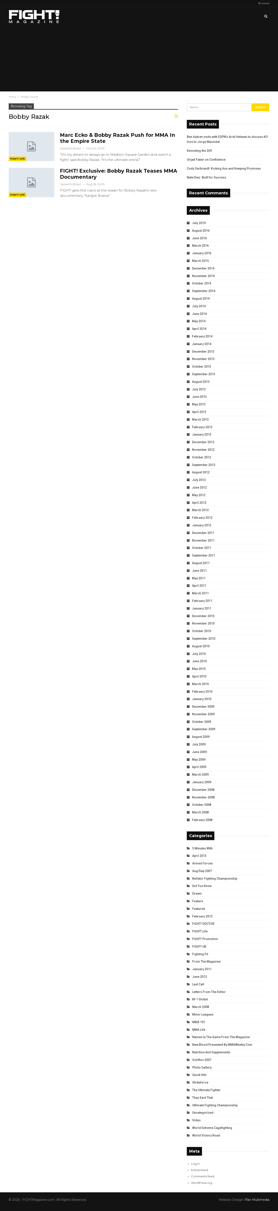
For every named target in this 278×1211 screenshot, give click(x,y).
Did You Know (202, 886)
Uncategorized (202, 1112)
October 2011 (201, 548)
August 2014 (201, 298)
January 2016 (201, 253)
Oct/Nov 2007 (201, 1060)
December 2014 (203, 268)
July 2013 (199, 389)
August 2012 (201, 472)
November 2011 (203, 540)
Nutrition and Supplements (211, 1052)
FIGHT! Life (17, 158)
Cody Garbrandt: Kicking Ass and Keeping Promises (224, 168)
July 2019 (199, 223)
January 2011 (201, 608)
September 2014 (203, 291)
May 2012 (198, 495)
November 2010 (203, 623)
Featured (198, 908)
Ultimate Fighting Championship (215, 1105)
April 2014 (199, 328)
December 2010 (203, 616)
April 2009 (199, 767)
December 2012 (203, 442)
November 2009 (203, 714)
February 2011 (202, 601)
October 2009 (201, 722)
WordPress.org (201, 1183)
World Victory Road (206, 1135)
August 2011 (201, 563)
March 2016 (200, 245)
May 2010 (198, 669)
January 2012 (201, 525)
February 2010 (202, 691)
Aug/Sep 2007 (202, 871)
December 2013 (203, 351)
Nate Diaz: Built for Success (206, 177)
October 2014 (201, 283)
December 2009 (203, 706)
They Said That (202, 1097)
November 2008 (203, 797)
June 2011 (199, 570)
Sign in (263, 3)
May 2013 (198, 404)
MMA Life (198, 1029)
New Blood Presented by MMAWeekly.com (222, 1044)
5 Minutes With (202, 848)
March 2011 (200, 593)
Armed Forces (202, 863)
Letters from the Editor (209, 992)
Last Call (198, 984)
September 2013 (203, 374)
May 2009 (198, 759)
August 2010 (201, 646)
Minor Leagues (202, 1014)
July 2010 (199, 654)
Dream (197, 893)
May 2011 (198, 578)
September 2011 (203, 555)
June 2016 (199, 238)
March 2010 (200, 684)
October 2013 (201, 366)
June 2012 (199, 487)
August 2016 (201, 230)
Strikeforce (200, 1082)
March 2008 (200, 812)
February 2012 (202, 517)
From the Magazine (206, 961)
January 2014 (201, 344)
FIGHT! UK (199, 946)
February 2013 (202, 427)
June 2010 (199, 661)
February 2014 (202, 336)
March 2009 (200, 774)
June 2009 (199, 752)
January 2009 (201, 782)
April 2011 (199, 585)
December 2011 (203, 533)
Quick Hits (199, 1075)
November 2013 (203, 359)
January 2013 (201, 434)
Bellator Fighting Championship (214, 878)
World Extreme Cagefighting (212, 1128)
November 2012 (203, 449)
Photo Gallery (202, 1067)
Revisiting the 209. (200, 150)
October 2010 (201, 631)
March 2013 (200, 419)
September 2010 (203, 638)
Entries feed (199, 1170)
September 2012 (203, 465)
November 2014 (203, 276)
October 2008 (201, 804)
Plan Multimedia (257, 1200)
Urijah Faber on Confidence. (206, 159)
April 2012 (199, 502)
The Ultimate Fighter (206, 1090)
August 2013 (201, 381)
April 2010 (199, 676)
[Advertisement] (139, 58)
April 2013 (199, 412)
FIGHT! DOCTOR (203, 923)
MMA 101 (198, 1022)
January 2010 (201, 699)
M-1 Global (200, 999)
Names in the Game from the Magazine (221, 1037)
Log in (195, 1163)
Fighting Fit (200, 954)
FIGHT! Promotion (205, 939)
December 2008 (203, 789)
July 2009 (199, 744)
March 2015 (200, 261)
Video (196, 1120)
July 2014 (199, 306)
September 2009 (203, 729)
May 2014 (198, 321)
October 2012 (201, 457)
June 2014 (199, 314)
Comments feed (202, 1176)
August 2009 (201, 736)
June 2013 (199, 396)
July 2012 (199, 480)
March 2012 (200, 510)
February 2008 (202, 820)
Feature (197, 901)
